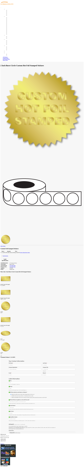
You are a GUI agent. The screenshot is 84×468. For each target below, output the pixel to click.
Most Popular (10, 14)
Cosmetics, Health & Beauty (12, 23)
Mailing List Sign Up (11, 48)
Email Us (2, 443)
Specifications (5, 255)
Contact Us (7, 45)
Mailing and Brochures (11, 27)
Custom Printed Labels (11, 11)
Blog (8, 41)
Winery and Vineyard (11, 20)
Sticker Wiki (9, 42)
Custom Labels (5, 58)
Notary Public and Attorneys (12, 22)
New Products (10, 13)
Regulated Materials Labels (12, 32)
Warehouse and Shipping (12, 24)
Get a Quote (9, 37)
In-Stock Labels (10, 10)
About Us (7, 39)
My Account (7, 51)
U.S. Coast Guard (10, 31)
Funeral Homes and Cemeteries (13, 33)
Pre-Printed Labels (6, 59)
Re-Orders (7, 50)
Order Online (2, 246)
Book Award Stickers (11, 34)
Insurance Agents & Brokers (12, 19)
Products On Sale (10, 12)
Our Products (7, 9)
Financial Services (10, 26)
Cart (6, 53)
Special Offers (10, 15)
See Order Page (12, 265)
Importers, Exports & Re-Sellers (13, 21)
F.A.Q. (8, 44)
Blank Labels (5, 60)
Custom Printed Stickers (12, 25)
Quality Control (10, 18)
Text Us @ (4, 442)
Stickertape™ (10, 28)
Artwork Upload (10, 38)
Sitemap (8, 49)
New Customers (10, 55)
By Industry (7, 16)
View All (9, 17)
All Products (5, 57)
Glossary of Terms (10, 43)
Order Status (9, 47)
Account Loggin (10, 54)
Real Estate (9, 30)
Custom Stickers (8, 35)
